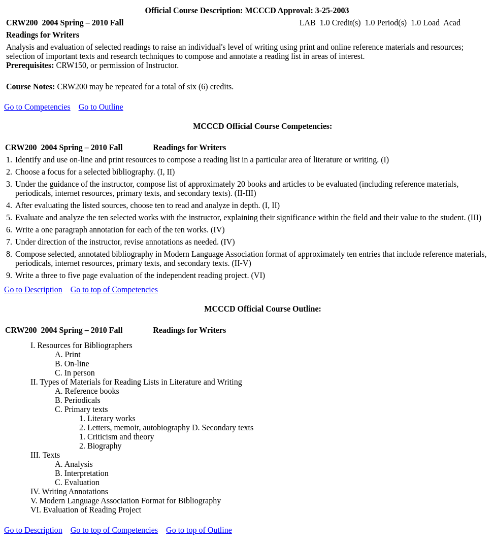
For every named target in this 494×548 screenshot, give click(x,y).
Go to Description (33, 289)
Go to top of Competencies (114, 289)
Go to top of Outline (199, 530)
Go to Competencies (37, 106)
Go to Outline (101, 106)
